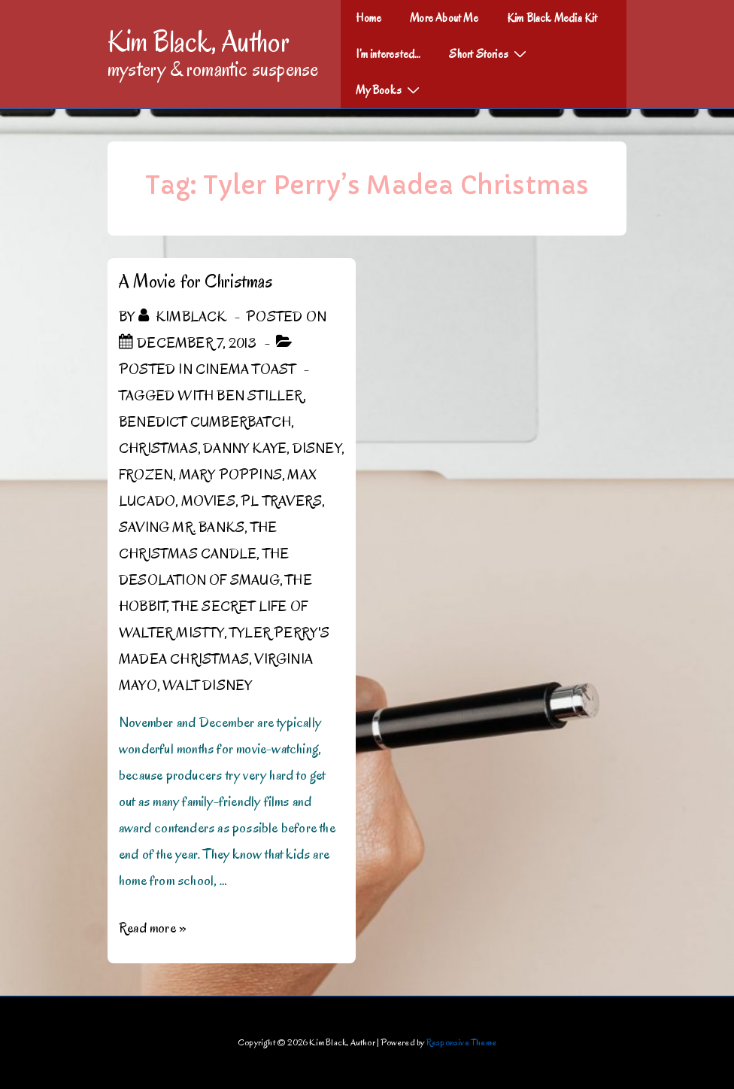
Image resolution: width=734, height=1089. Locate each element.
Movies (208, 501)
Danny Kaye (245, 448)
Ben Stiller (259, 396)
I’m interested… (388, 54)
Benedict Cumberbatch (205, 422)
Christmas (158, 448)
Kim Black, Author (199, 41)
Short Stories (489, 53)
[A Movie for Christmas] (196, 343)
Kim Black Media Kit (552, 18)
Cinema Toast (246, 369)
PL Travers (281, 501)
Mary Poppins (230, 475)
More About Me (444, 18)
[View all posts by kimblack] (184, 317)
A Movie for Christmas (195, 281)
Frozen (146, 475)
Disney (317, 448)
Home (368, 18)
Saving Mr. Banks (181, 527)
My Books (389, 89)
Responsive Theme (461, 1042)
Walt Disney (207, 685)
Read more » (153, 928)
